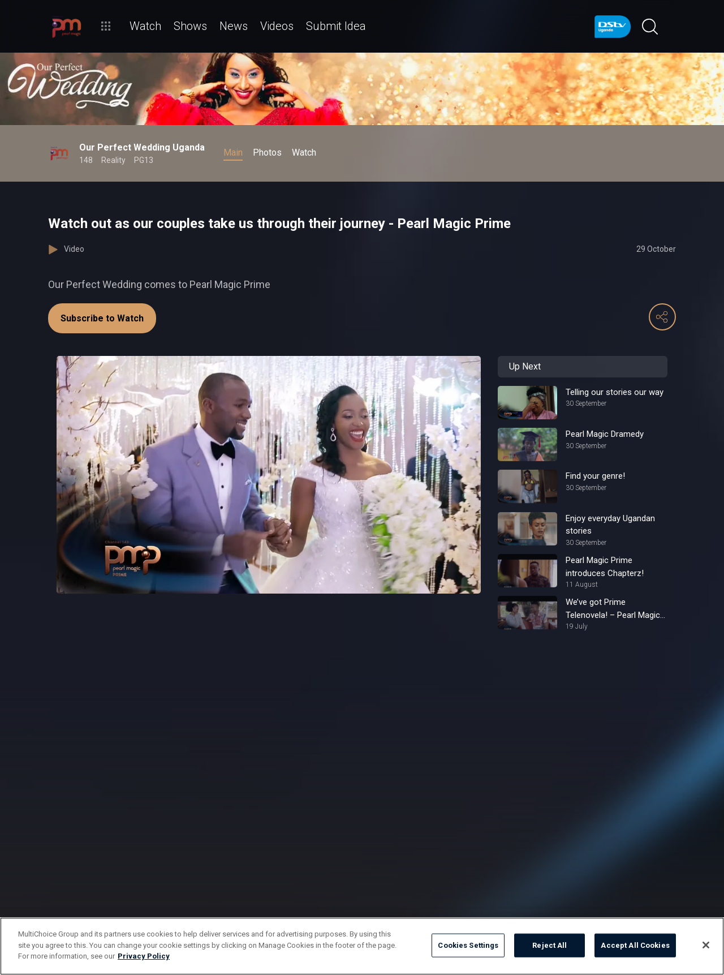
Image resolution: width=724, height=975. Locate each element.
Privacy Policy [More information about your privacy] (144, 956)
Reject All (549, 945)
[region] (362, 946)
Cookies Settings (468, 945)
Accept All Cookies (635, 945)
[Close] (705, 945)
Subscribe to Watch (102, 318)
